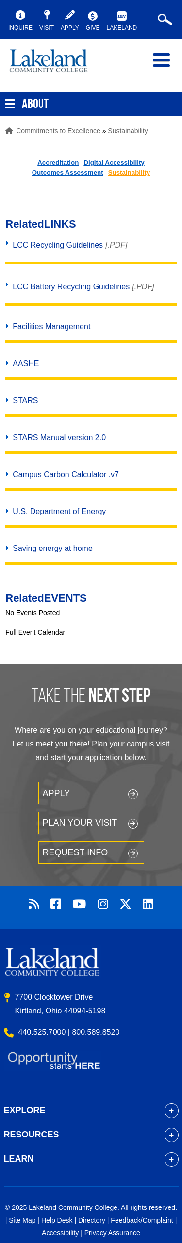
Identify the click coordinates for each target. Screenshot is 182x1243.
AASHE (26, 363)
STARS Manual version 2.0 (59, 437)
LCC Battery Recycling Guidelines (71, 287)
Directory (91, 1220)
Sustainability (128, 131)
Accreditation (58, 162)
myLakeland (55, 65)
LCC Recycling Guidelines (58, 245)
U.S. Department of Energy (59, 511)
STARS (25, 400)
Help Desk (57, 1220)
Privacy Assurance (112, 1233)
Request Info (75, 852)
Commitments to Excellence (58, 131)
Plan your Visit (80, 823)
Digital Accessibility (113, 162)
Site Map (22, 1220)
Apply (56, 793)
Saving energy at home (53, 548)
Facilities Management (51, 326)
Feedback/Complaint (142, 1220)
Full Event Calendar (35, 632)
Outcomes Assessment (67, 172)
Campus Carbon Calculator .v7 (66, 474)
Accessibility (60, 1233)
